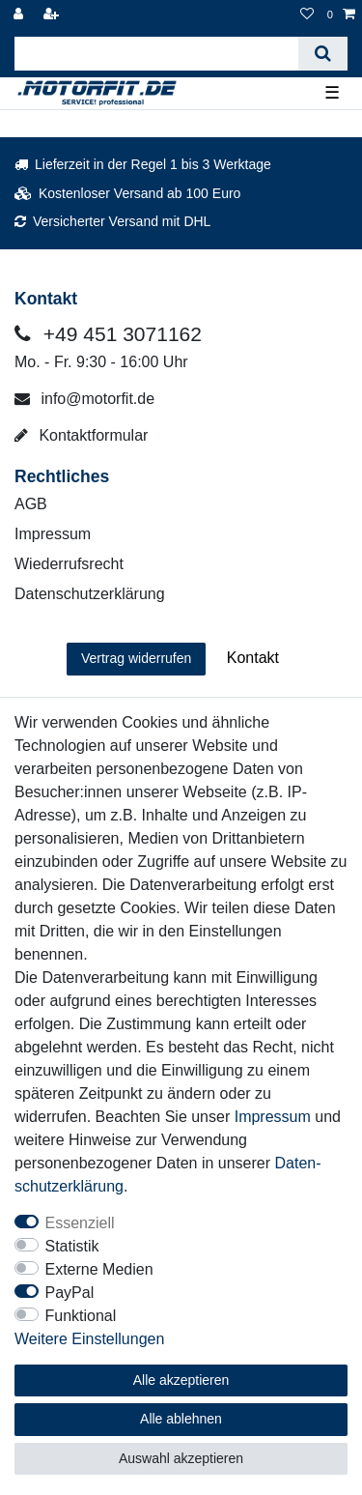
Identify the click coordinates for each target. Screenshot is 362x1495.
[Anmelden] (20, 15)
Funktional (81, 1316)
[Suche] (323, 54)
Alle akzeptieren (181, 1380)
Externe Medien (99, 1269)
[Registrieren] (53, 15)
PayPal (70, 1292)
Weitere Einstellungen (89, 1339)
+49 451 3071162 (108, 334)
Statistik (72, 1246)
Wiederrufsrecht (69, 564)
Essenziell (80, 1223)
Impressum (52, 534)
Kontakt (253, 657)
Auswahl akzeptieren (181, 1458)
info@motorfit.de (84, 398)
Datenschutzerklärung (89, 594)
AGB (30, 504)
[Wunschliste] (306, 15)
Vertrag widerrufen (136, 658)
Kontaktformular (81, 435)
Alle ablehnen (181, 1418)
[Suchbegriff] (156, 54)
